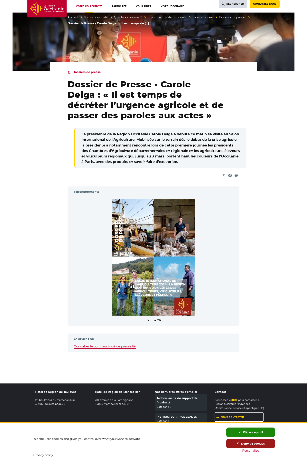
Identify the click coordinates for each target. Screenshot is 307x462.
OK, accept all (250, 432)
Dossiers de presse (232, 17)
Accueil (73, 17)
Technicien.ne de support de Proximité (177, 400)
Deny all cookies (251, 443)
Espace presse (202, 17)
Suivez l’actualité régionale (167, 17)
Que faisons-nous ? (128, 17)
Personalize (250, 450)
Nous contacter (232, 417)
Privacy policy (43, 455)
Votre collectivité (96, 17)
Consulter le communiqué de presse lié (105, 346)
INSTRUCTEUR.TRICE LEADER (177, 417)
